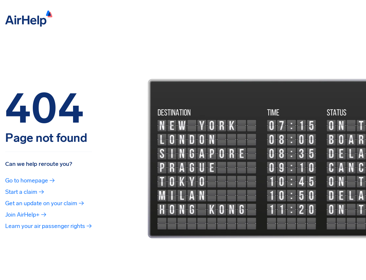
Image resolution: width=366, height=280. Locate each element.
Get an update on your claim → (44, 203)
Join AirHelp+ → (25, 214)
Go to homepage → (30, 180)
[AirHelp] (28, 18)
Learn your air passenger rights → (48, 226)
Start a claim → (24, 191)
